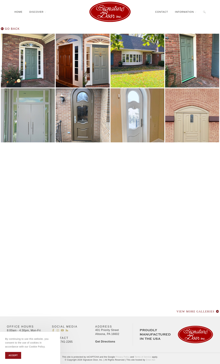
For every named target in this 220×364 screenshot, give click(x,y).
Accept (13, 355)
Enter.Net (150, 360)
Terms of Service (143, 357)
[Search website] (204, 11)
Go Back (12, 28)
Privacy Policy (123, 357)
